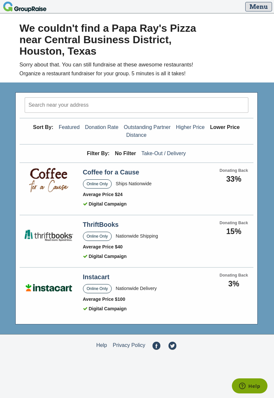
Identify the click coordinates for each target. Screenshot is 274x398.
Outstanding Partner (147, 127)
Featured (69, 127)
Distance (136, 135)
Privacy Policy (129, 345)
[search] (136, 105)
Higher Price (190, 127)
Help (101, 345)
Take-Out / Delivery (163, 153)
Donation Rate (101, 127)
